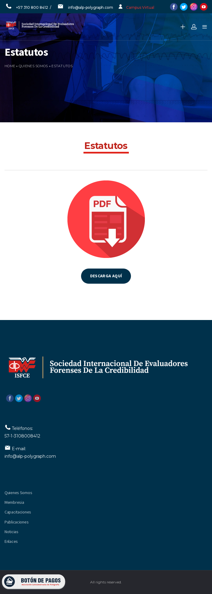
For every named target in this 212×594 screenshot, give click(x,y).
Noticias (11, 531)
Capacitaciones (18, 512)
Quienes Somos (18, 492)
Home (10, 66)
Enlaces (11, 541)
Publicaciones (16, 522)
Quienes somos (33, 66)
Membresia (14, 502)
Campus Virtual (140, 7)
